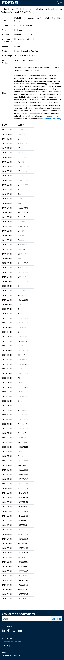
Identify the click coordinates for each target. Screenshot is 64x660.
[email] (26, 618)
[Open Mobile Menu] (61, 2)
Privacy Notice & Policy (11, 656)
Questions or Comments (11, 642)
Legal (4, 652)
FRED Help (6, 646)
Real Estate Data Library (51, 119)
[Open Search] (57, 2)
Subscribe (56, 619)
